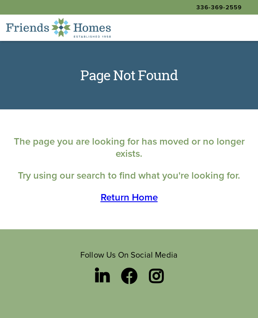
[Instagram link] (156, 276)
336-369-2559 (219, 7)
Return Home (129, 197)
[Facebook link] (129, 276)
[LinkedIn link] (102, 276)
